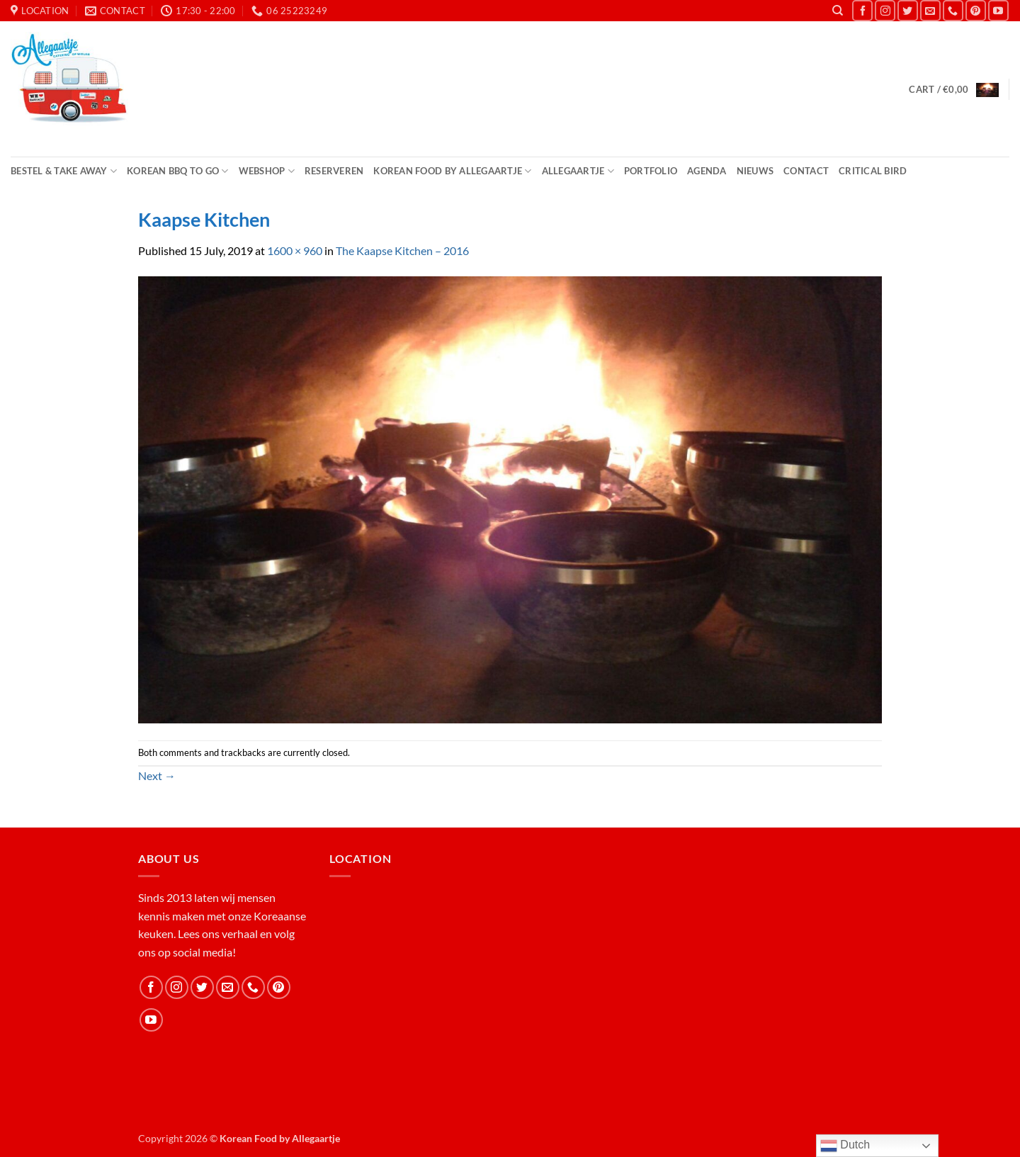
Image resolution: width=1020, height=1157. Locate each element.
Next (157, 775)
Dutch (845, 1145)
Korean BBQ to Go (178, 171)
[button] (953, 88)
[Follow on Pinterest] (975, 10)
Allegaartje (578, 171)
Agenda (707, 170)
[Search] (837, 11)
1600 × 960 (294, 250)
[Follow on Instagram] (885, 10)
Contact (806, 170)
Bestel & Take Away (64, 171)
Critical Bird (873, 170)
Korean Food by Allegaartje (452, 171)
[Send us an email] (930, 10)
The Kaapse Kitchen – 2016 (402, 250)
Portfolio (650, 170)
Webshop (267, 171)
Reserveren (334, 170)
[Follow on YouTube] (998, 10)
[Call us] (953, 10)
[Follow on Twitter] (907, 10)
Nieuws (755, 170)
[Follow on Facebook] (862, 10)
